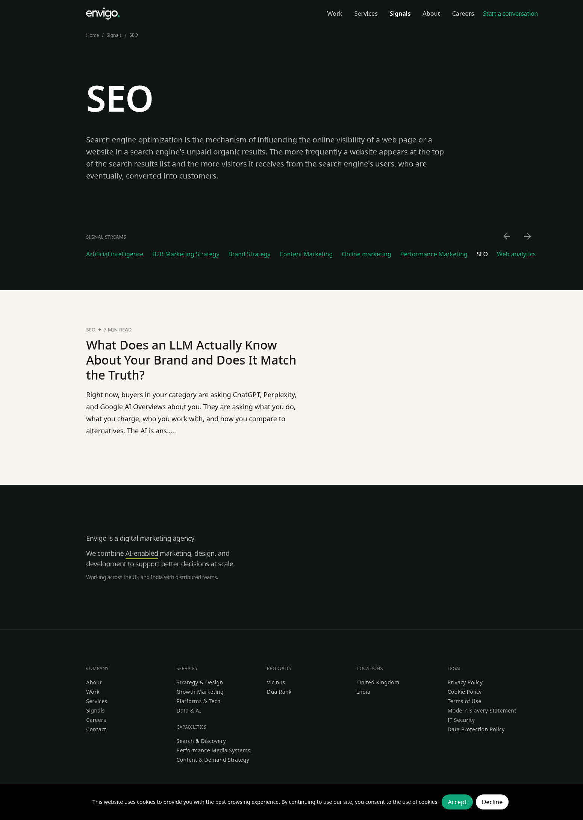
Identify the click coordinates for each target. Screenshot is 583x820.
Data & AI (189, 710)
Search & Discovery (201, 740)
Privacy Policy (465, 682)
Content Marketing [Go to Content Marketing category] (306, 254)
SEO (133, 35)
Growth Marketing (200, 691)
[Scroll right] (528, 237)
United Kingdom (378, 682)
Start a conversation (510, 13)
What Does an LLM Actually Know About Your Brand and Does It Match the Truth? (191, 360)
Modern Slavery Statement (482, 710)
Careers (96, 719)
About (93, 682)
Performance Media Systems (213, 750)
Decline (492, 802)
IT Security (461, 719)
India (363, 691)
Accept (457, 802)
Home (92, 35)
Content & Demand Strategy (213, 759)
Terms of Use (465, 701)
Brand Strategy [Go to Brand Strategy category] (250, 254)
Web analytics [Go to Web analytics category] (516, 254)
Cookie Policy (465, 691)
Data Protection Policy (476, 729)
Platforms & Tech (199, 701)
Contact (96, 729)
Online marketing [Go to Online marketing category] (366, 254)
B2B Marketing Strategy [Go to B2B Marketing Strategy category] (185, 254)
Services (96, 701)
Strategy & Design (200, 682)
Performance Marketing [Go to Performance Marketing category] (434, 254)
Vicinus (276, 682)
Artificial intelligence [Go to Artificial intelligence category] (114, 254)
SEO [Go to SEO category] (482, 254)
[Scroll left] (507, 237)
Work (93, 691)
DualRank (279, 691)
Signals (114, 35)
